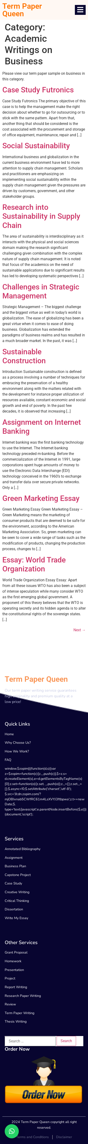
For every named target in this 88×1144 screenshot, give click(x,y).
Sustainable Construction (24, 356)
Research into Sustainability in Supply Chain (41, 216)
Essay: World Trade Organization (34, 564)
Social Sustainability (36, 145)
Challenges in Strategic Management (40, 291)
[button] (12, 1131)
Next (79, 630)
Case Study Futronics (38, 89)
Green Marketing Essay (41, 498)
